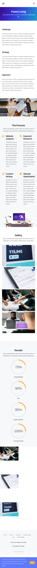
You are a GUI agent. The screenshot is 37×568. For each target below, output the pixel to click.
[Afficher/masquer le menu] (34, 3)
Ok (32, 562)
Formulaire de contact (18, 546)
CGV (14, 537)
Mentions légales (20, 537)
